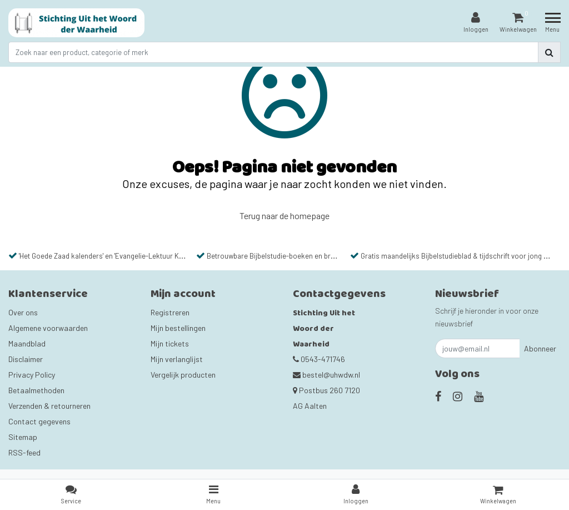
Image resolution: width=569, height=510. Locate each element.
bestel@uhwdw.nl (326, 374)
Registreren (170, 312)
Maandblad (27, 343)
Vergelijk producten (183, 374)
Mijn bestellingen (178, 328)
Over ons (23, 312)
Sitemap (22, 437)
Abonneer (540, 348)
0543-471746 (319, 359)
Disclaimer (25, 359)
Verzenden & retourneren (49, 405)
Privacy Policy (31, 374)
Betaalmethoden (36, 390)
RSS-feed (24, 452)
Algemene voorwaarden (48, 328)
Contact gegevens (39, 421)
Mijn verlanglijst (177, 359)
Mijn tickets (170, 343)
